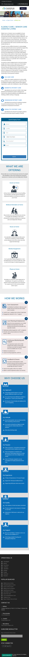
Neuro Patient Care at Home (10, 599)
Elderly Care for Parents (9, 588)
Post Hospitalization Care (9, 595)
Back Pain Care (7, 593)
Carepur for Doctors (6, 1)
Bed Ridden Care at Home (9, 592)
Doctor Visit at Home (8, 586)
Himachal (5, 574)
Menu (22, 8)
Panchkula (6, 565)
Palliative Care (6, 597)
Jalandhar (5, 568)
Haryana (5, 575)
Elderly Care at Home (8, 583)
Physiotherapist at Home (9, 585)
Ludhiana (5, 567)
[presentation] (14, 151)
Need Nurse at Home (8, 590)
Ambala (5, 570)
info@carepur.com (8, 4)
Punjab (5, 572)
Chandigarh (6, 561)
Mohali (5, 563)
